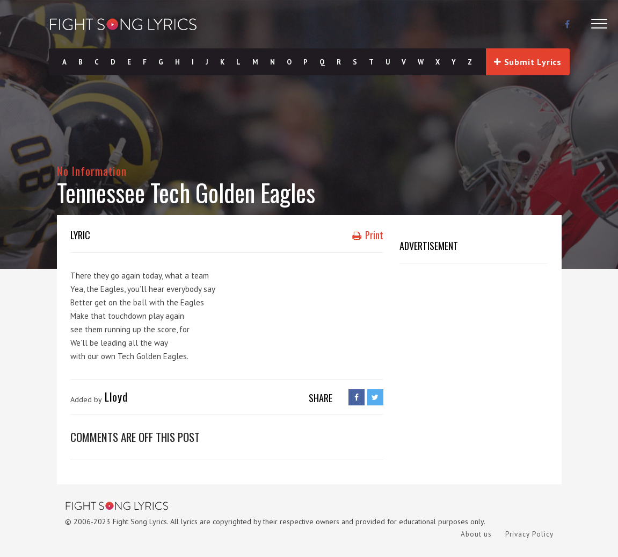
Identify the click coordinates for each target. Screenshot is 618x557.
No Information (92, 170)
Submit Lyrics (528, 61)
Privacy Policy (529, 534)
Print (367, 235)
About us (476, 534)
